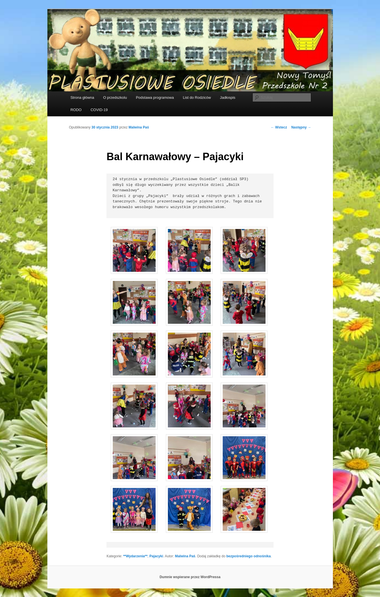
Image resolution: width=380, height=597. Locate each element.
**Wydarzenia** (135, 556)
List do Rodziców (197, 97)
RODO (76, 110)
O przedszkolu (115, 97)
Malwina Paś (138, 127)
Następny (301, 127)
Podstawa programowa (155, 97)
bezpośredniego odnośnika (248, 556)
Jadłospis (227, 97)
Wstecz (279, 127)
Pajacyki (156, 556)
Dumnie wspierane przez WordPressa (190, 577)
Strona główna (82, 97)
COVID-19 (99, 110)
